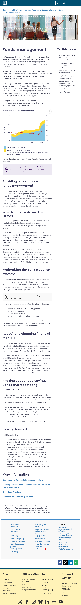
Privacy (45, 582)
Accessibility (7, 582)
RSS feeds (66, 589)
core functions (22, 172)
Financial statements (39, 548)
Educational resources (7, 589)
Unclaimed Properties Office (29, 588)
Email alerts (66, 586)
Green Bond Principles (12, 492)
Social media (67, 592)
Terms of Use (47, 579)
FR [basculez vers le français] (70, 3)
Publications (16, 10)
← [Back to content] (49, 512)
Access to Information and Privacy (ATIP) (48, 587)
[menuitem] (49, 111)
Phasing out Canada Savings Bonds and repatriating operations (67, 83)
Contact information (70, 583)
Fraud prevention (9, 594)
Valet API (65, 595)
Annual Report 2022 (14, 12)
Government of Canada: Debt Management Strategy (24, 480)
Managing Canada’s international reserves (67, 65)
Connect (27, 584)
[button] (60, 562)
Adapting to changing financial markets (66, 77)
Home (5, 10)
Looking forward (64, 89)
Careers (6, 579)
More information (65, 92)
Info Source (46, 593)
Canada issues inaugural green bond (18, 497)
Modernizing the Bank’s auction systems (67, 72)
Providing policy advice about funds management (67, 57)
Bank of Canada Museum (28, 580)
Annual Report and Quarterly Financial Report (44, 10)
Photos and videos (10, 585)
